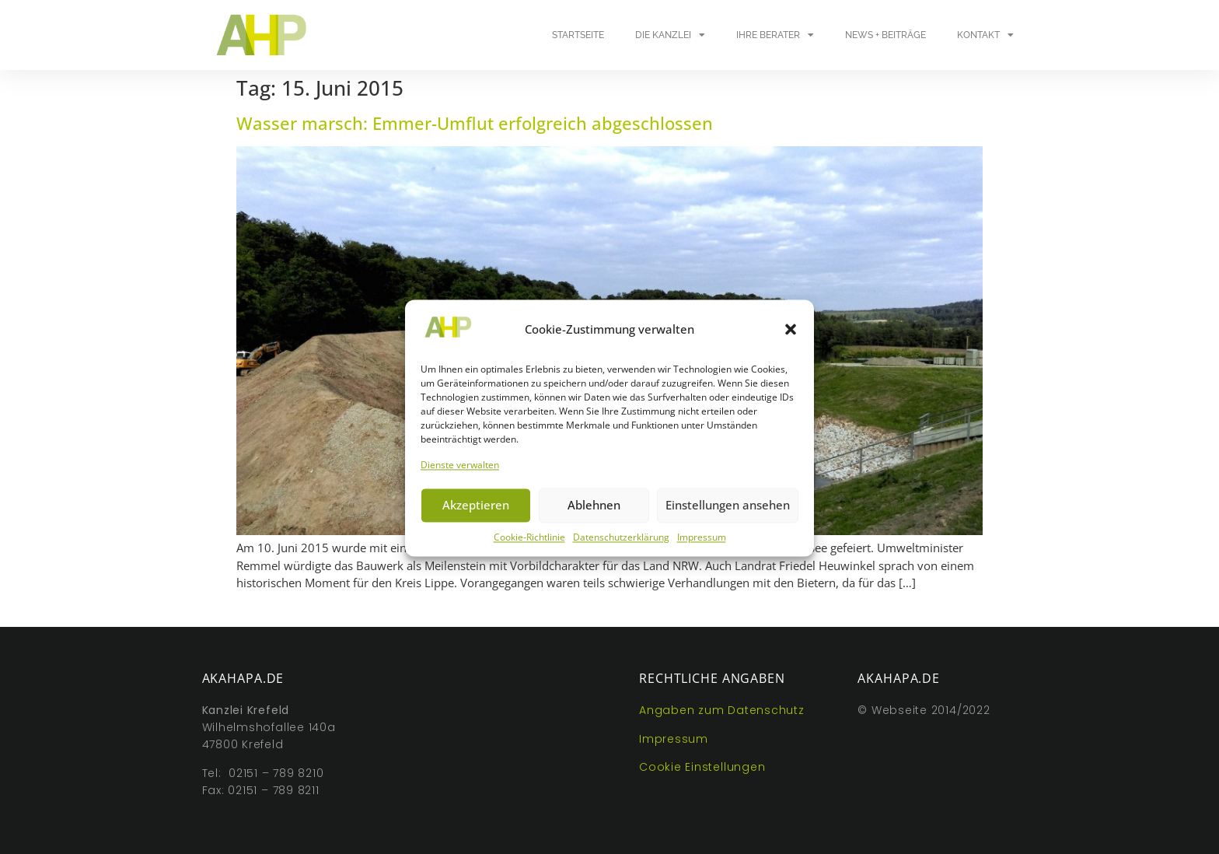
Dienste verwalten (460, 473)
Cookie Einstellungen (702, 767)
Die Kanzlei (670, 35)
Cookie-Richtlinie (529, 545)
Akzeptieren (475, 513)
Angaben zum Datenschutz (721, 710)
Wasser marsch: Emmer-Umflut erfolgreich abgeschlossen (474, 123)
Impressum (701, 545)
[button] (790, 337)
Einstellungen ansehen (727, 513)
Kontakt (985, 35)
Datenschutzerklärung (621, 545)
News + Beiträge (885, 35)
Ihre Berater (775, 35)
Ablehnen (594, 513)
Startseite (578, 35)
